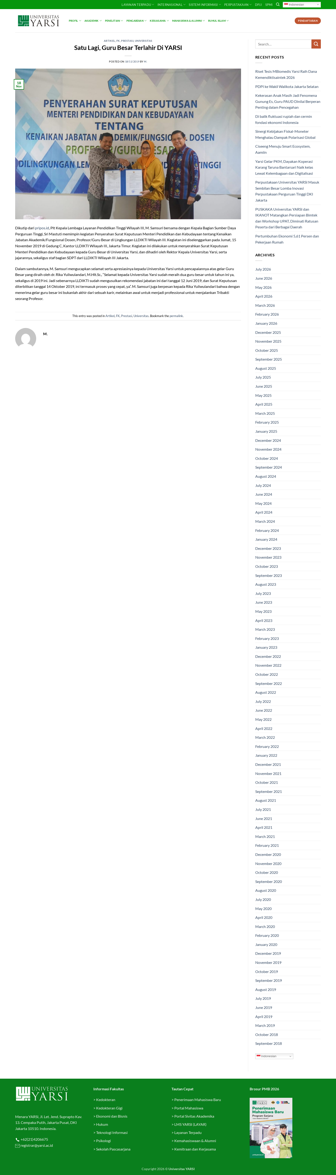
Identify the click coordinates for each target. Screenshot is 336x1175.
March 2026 (265, 305)
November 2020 (268, 863)
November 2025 (268, 341)
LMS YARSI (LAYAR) (190, 1124)
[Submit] (316, 44)
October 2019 (266, 971)
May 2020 (263, 908)
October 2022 (266, 674)
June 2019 (263, 1007)
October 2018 (266, 1034)
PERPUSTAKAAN (238, 4)
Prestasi (127, 40)
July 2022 (263, 701)
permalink (176, 316)
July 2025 (263, 377)
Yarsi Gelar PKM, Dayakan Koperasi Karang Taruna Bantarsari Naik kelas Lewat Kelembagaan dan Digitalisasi (284, 167)
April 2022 (263, 728)
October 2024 (266, 458)
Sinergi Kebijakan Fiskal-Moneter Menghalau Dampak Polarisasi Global (285, 134)
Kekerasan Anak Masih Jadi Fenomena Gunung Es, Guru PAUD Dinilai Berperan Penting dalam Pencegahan (287, 101)
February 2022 (267, 746)
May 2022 (263, 719)
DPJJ (258, 5)
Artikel (109, 40)
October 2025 (266, 350)
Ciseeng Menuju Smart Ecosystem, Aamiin (282, 149)
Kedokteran (105, 1099)
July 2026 (263, 269)
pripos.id (42, 228)
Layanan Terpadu (138, 4)
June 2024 (263, 494)
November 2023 (268, 557)
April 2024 (263, 512)
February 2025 (267, 422)
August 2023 (265, 584)
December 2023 (268, 548)
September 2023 (268, 575)
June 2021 (263, 818)
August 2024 (265, 476)
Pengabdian (136, 20)
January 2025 (266, 431)
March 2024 (265, 521)
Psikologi (103, 1140)
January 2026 (266, 323)
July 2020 (263, 899)
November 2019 (268, 962)
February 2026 (267, 314)
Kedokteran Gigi (109, 1108)
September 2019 (268, 980)
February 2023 (267, 638)
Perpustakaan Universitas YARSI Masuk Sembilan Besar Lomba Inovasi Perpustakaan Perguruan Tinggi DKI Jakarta (287, 191)
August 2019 (265, 989)
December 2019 (268, 953)
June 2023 (263, 602)
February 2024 (267, 530)
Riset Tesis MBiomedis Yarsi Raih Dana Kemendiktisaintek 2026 (286, 74)
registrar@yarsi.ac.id (36, 1145)
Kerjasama (159, 20)
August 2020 (265, 890)
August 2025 (265, 368)
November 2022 (268, 665)
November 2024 (268, 449)
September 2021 (268, 791)
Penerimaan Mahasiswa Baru (197, 1099)
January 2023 (266, 647)
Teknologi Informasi (112, 1132)
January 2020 (266, 944)
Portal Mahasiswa (188, 1108)
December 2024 (268, 440)
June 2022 (263, 710)
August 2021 (265, 800)
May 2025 (263, 395)
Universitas (143, 40)
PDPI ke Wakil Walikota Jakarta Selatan (286, 86)
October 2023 (266, 566)
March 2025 (265, 413)
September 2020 (268, 881)
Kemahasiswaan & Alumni (195, 1140)
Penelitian (114, 20)
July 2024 (263, 485)
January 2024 (266, 539)
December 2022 (268, 656)
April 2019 (263, 1016)
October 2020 (266, 872)
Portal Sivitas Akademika (194, 1116)
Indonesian (294, 4)
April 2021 (263, 827)
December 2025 (268, 332)
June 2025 (263, 386)
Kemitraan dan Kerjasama (195, 1149)
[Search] (278, 4)
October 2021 (266, 782)
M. (145, 61)
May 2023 (263, 611)
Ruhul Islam (218, 20)
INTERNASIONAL (172, 4)
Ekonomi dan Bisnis (111, 1116)
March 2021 (265, 836)
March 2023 (265, 629)
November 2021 (268, 773)
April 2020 (263, 917)
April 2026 (263, 296)
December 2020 (268, 854)
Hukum (102, 1124)
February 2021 (267, 845)
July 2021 (263, 809)
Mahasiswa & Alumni (188, 20)
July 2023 (263, 593)
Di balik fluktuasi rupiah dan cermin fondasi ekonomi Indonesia (283, 119)
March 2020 (265, 926)
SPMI (269, 5)
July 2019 (263, 998)
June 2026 (263, 278)
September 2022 (268, 683)
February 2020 (267, 935)
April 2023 (263, 620)
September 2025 (268, 359)
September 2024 (268, 467)
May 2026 (263, 287)
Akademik (93, 20)
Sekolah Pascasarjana (113, 1149)
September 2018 (268, 1043)
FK (118, 40)
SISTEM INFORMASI (205, 4)
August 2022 (265, 692)
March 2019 (265, 1025)
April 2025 (263, 404)
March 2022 (265, 737)
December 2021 (268, 764)
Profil (75, 20)
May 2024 (263, 503)
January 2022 (266, 755)
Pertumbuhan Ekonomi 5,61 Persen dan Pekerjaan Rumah (287, 239)
